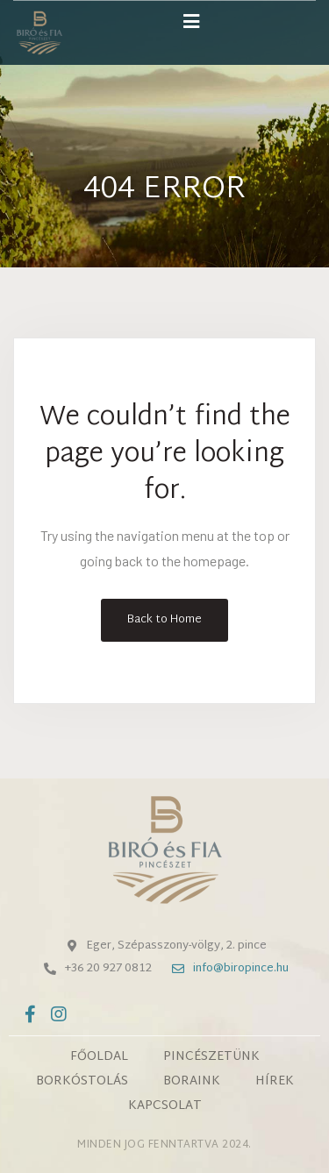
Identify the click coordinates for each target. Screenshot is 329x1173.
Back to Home (164, 619)
